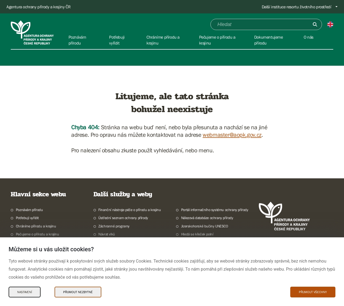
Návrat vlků (106, 234)
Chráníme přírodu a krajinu (36, 226)
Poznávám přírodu (29, 210)
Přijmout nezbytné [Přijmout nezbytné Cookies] (78, 292)
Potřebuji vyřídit (27, 218)
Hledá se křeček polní (197, 234)
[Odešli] (315, 24)
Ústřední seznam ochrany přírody (123, 218)
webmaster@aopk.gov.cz (232, 134)
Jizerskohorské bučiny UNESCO (204, 226)
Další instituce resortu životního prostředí (296, 6)
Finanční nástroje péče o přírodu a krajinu (129, 210)
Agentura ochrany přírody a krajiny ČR (38, 6)
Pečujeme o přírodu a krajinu (37, 234)
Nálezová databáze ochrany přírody (207, 218)
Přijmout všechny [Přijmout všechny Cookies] (313, 292)
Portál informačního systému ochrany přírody (214, 210)
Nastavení (24, 292)
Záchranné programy (114, 226)
